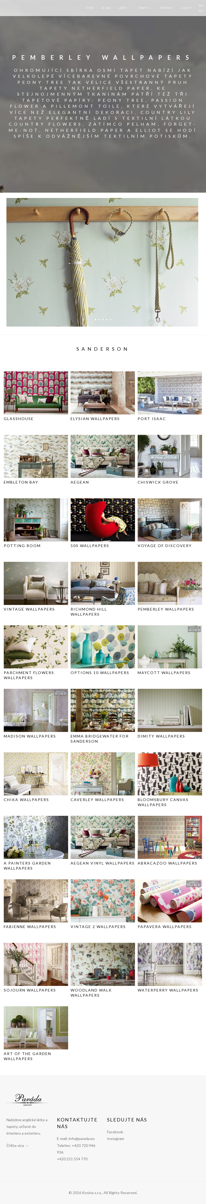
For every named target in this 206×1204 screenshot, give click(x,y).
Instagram (115, 1138)
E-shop (186, 7)
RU (201, 10)
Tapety (143, 7)
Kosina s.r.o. (92, 1192)
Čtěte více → (17, 1145)
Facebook (115, 1132)
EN (201, 5)
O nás (106, 7)
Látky (123, 7)
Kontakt (166, 7)
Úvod (90, 7)
